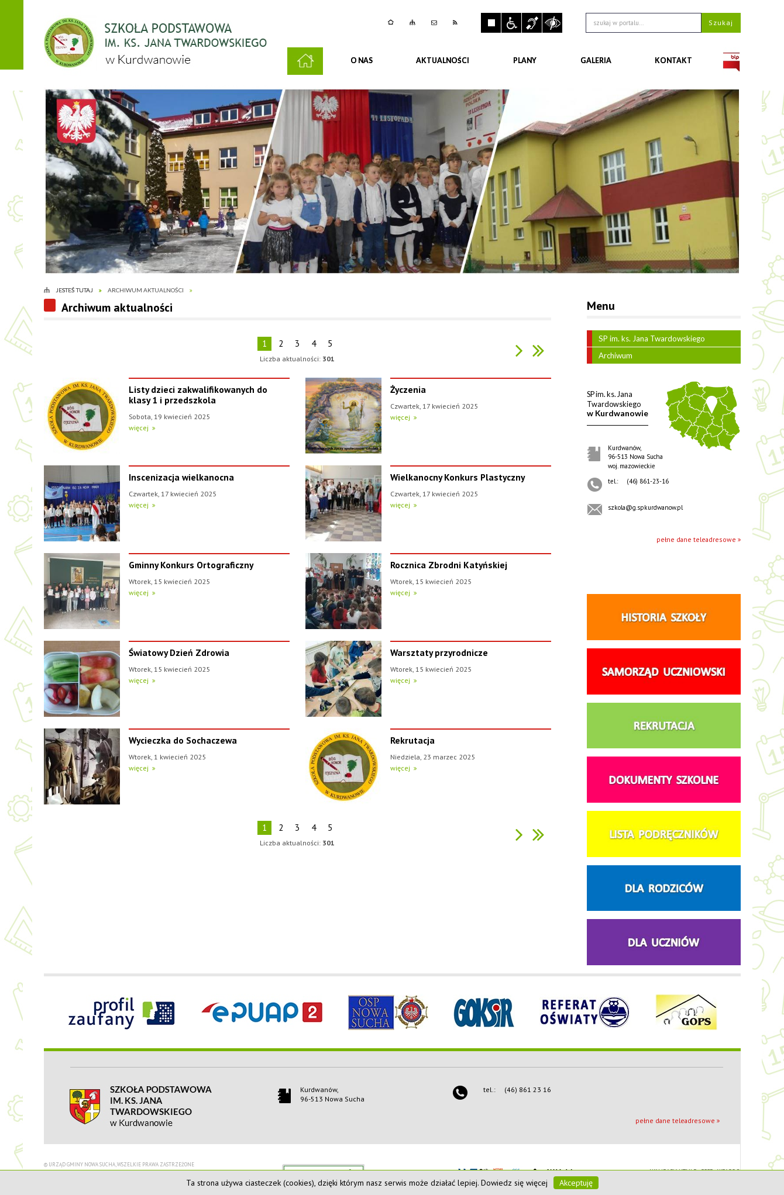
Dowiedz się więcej (514, 1182)
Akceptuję (576, 1182)
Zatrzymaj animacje (491, 23)
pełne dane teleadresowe (696, 539)
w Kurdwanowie (617, 403)
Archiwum (609, 355)
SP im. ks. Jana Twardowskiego (646, 338)
